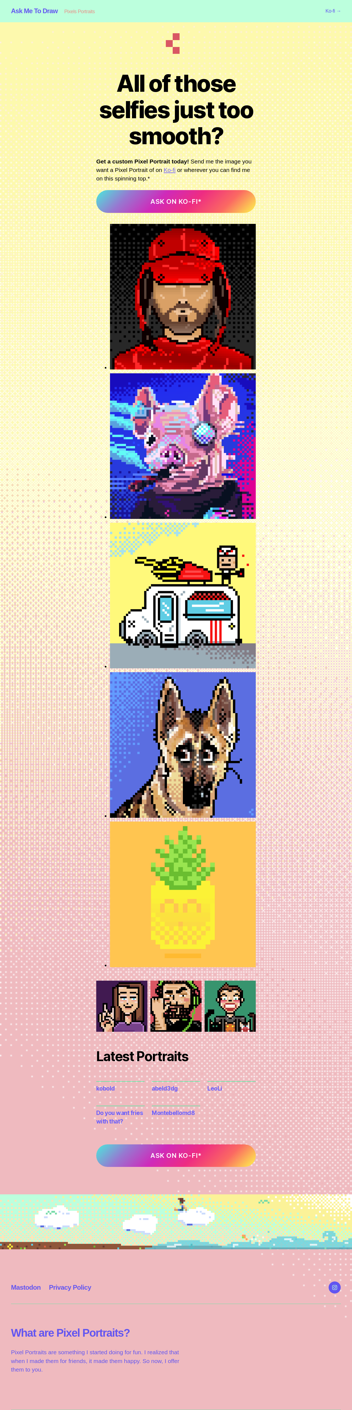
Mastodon (26, 1287)
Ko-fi (169, 170)
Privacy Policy (70, 1287)
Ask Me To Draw (34, 11)
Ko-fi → (333, 11)
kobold (105, 1088)
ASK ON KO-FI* (176, 201)
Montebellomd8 (173, 1112)
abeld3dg (165, 1088)
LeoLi (214, 1088)
